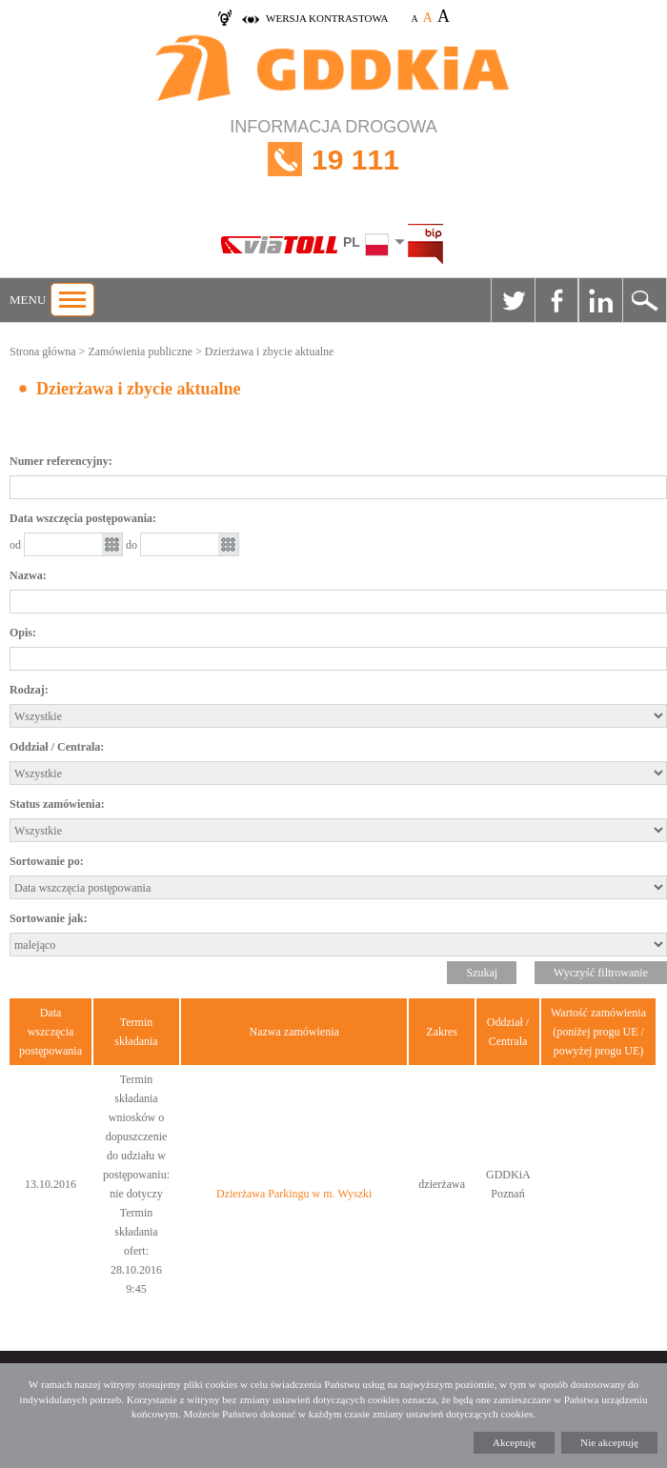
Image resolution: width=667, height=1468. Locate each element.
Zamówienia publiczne (140, 351)
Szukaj (644, 300)
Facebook (556, 300)
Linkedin (600, 300)
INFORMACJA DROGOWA (333, 159)
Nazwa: (28, 575)
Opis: (23, 632)
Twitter (513, 300)
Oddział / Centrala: (57, 747)
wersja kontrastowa (327, 18)
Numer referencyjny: (61, 461)
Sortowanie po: (47, 861)
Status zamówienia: (57, 804)
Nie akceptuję (609, 1442)
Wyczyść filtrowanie (601, 972)
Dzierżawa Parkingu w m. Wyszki (294, 1193)
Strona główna (43, 351)
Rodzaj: (29, 689)
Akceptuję (514, 1442)
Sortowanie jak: (49, 918)
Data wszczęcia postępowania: (83, 518)
